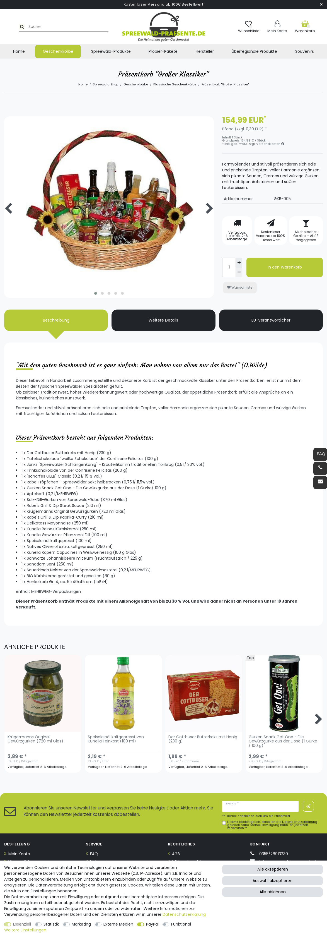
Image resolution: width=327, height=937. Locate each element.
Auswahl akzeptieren (272, 880)
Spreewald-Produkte (111, 51)
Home (19, 51)
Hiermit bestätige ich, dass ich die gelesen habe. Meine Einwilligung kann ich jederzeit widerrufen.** (272, 825)
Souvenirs (304, 51)
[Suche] (10, 27)
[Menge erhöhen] (239, 263)
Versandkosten (270, 144)
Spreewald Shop (105, 84)
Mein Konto (19, 854)
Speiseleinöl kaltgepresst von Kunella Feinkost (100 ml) (116, 739)
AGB (176, 854)
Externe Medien (118, 924)
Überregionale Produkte (254, 51)
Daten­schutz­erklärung (184, 914)
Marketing (81, 924)
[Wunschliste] (248, 27)
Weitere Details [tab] (163, 320)
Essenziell (22, 924)
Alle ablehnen (273, 892)
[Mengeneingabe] (229, 267)
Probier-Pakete (163, 51)
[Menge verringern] (239, 272)
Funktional (181, 924)
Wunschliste (240, 287)
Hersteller (205, 51)
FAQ (94, 854)
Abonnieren (308, 806)
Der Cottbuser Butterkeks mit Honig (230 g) (202, 739)
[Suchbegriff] (54, 27)
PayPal (152, 924)
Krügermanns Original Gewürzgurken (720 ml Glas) (35, 739)
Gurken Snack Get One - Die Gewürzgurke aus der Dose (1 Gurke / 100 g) (283, 741)
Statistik (51, 924)
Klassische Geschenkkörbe (174, 84)
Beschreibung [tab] (56, 320)
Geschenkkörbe (58, 51)
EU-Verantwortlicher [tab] (270, 320)
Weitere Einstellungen (25, 930)
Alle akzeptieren (272, 869)
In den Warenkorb (285, 267)
